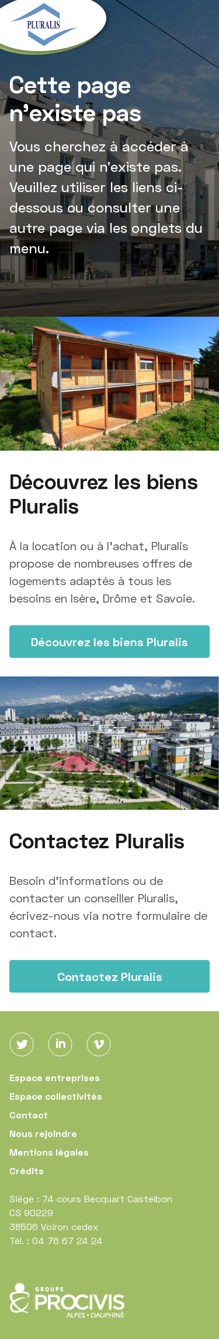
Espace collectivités (55, 1095)
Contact (28, 1114)
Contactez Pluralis (109, 976)
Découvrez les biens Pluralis (109, 642)
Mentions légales (49, 1151)
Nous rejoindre (43, 1133)
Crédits (26, 1170)
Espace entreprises (54, 1077)
